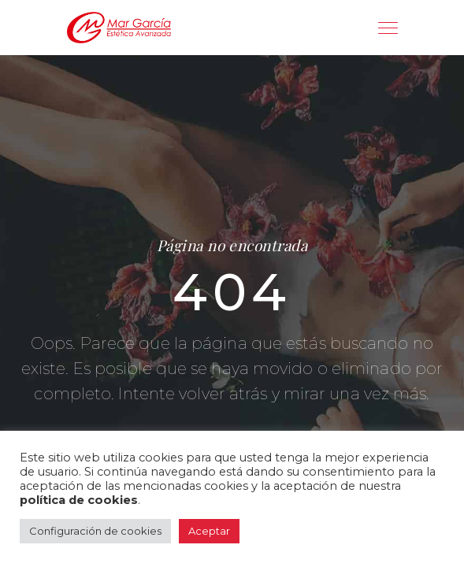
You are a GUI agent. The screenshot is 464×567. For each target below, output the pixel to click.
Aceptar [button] (209, 530)
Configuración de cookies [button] (95, 530)
